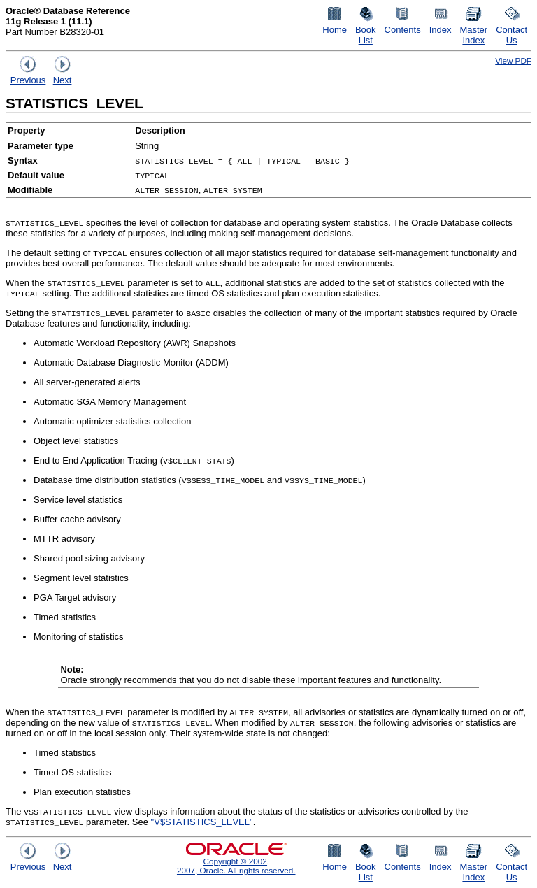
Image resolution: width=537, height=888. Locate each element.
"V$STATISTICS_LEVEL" (202, 822)
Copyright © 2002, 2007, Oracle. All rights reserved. (236, 866)
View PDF (513, 60)
